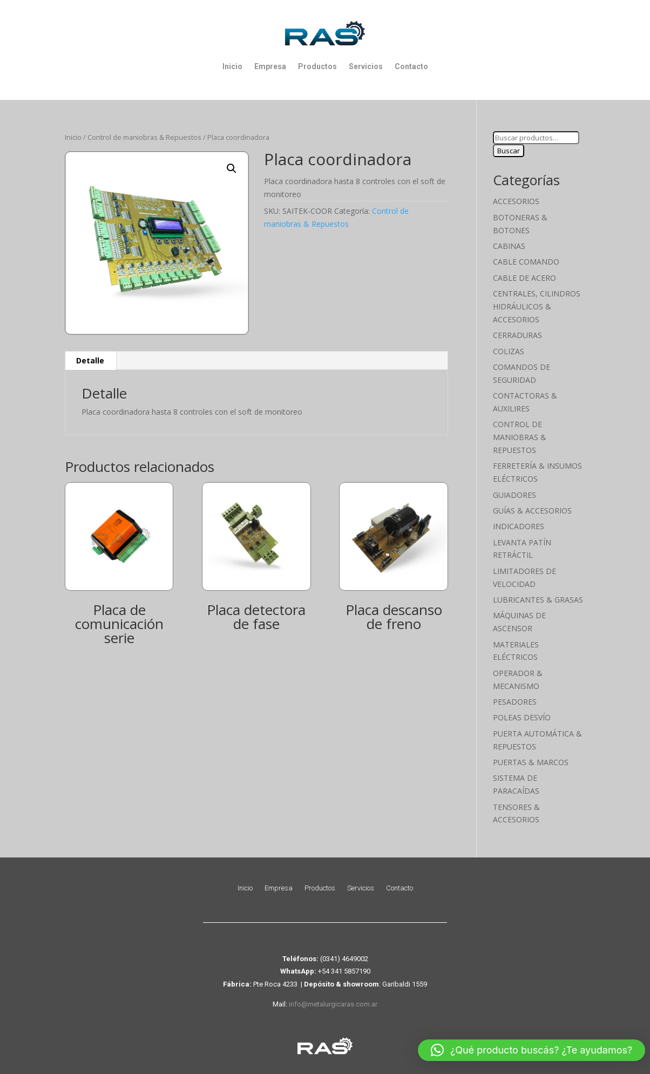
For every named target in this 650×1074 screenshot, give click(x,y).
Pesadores (515, 702)
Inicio (232, 66)
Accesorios (516, 201)
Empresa (270, 66)
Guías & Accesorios (532, 510)
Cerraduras (517, 335)
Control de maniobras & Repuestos (144, 137)
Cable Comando (526, 261)
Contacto (411, 66)
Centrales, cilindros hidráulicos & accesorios (536, 306)
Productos (317, 66)
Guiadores (514, 495)
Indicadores (518, 526)
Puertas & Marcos (530, 762)
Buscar (508, 151)
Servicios (366, 66)
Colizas (508, 351)
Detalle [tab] (90, 360)
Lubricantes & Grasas (538, 600)
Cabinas (509, 246)
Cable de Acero (524, 278)
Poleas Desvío (522, 717)
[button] (231, 168)
